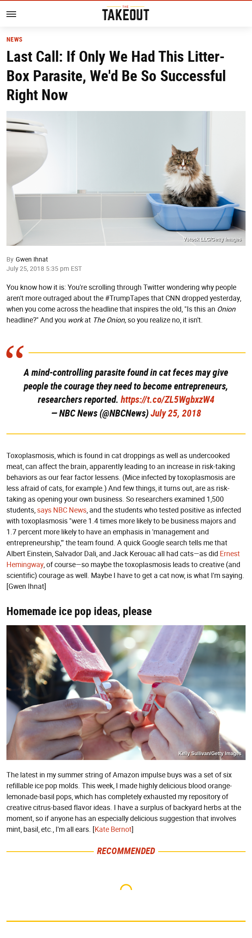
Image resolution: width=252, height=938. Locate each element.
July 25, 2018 (176, 413)
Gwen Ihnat (32, 259)
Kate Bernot (113, 829)
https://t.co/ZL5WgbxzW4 (168, 399)
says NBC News (62, 510)
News (14, 39)
